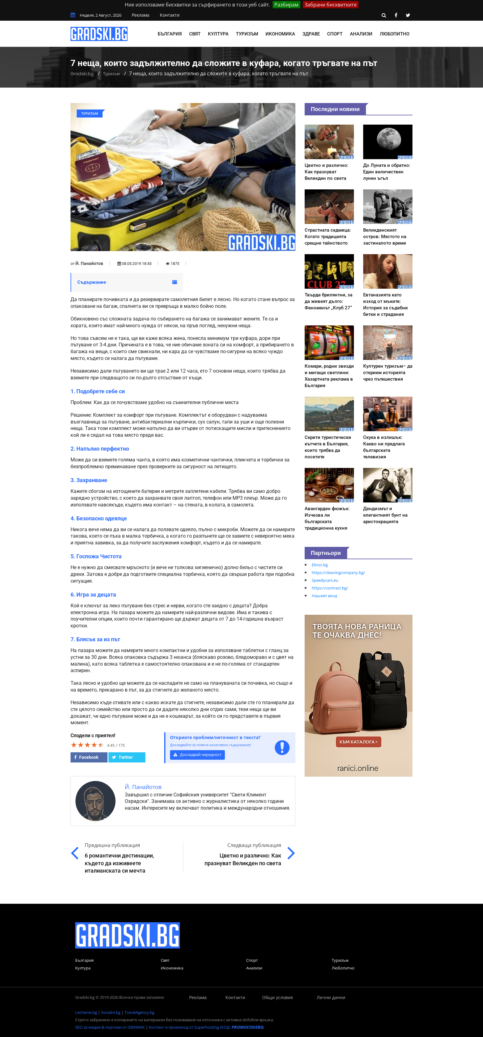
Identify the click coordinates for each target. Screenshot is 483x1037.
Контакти (170, 15)
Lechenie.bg (86, 1012)
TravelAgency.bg (139, 1012)
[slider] (87, 744)
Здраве (311, 34)
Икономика (280, 34)
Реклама (140, 15)
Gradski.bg (82, 74)
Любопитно (394, 34)
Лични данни (331, 997)
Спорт (335, 34)
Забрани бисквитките (331, 4)
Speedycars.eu (325, 580)
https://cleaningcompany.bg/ (338, 572)
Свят (195, 34)
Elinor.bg (320, 565)
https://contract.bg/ (330, 588)
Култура (218, 34)
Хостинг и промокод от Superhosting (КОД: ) (206, 1027)
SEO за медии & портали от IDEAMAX (110, 1027)
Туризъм (247, 34)
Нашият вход (324, 595)
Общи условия (277, 997)
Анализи (361, 34)
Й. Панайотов (89, 263)
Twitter (122, 757)
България (170, 34)
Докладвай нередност (197, 754)
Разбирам (286, 4)
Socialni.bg (110, 1012)
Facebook (86, 757)
